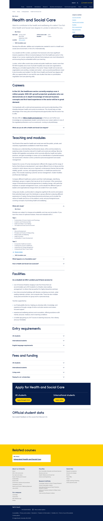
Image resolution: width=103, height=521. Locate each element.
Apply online (60, 400)
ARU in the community (17, 472)
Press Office (69, 476)
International (37, 6)
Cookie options (16, 515)
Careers (74, 20)
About (90, 6)
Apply (73, 32)
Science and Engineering (45, 476)
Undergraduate (25, 11)
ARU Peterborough (16, 498)
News (79, 6)
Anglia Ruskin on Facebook (13, 509)
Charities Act (54, 512)
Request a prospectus (71, 471)
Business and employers (56, 6)
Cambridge (15, 494)
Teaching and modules (78, 22)
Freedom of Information (44, 512)
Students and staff (86, 2)
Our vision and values (17, 474)
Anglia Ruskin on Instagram (15, 509)
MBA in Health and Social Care (32, 117)
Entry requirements (77, 27)
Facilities (74, 24)
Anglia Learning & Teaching (72, 480)
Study (22, 6)
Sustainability (15, 478)
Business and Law (43, 472)
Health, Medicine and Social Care (46, 474)
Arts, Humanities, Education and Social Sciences (50, 471)
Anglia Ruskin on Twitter (17, 509)
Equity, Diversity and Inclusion (19, 476)
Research (45, 6)
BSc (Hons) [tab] (17, 33)
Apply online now (78, 36)
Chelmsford (15, 496)
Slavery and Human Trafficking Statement (22, 486)
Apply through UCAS (24, 400)
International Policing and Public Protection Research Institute (49, 487)
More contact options (38, 509)
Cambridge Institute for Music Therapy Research (50, 483)
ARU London (22, 42)
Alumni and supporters (70, 6)
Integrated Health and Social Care (27, 459)
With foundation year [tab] (28, 33)
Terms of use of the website (66, 512)
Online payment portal (71, 482)
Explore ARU (15, 480)
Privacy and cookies (25, 512)
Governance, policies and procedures (21, 482)
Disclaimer (34, 512)
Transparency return (17, 484)
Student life (29, 6)
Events (85, 6)
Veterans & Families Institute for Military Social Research (49, 490)
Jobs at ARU (15, 488)
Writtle (14, 500)
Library (68, 478)
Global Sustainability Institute (46, 485)
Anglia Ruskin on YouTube (19, 509)
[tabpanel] (38, 40)
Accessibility (15, 512)
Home (13, 11)
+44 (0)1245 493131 (26, 509)
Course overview (76, 17)
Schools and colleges (71, 472)
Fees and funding (76, 29)
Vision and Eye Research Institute (47, 493)
